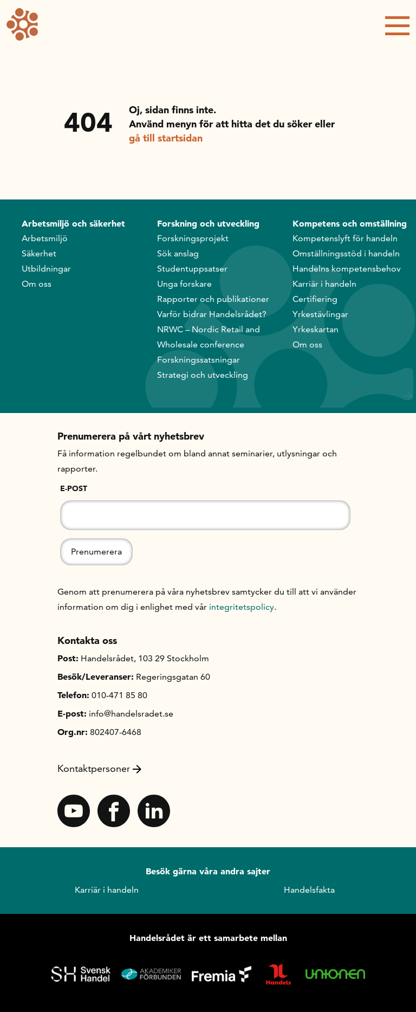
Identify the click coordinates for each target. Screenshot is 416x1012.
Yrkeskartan (315, 329)
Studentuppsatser (192, 268)
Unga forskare (184, 284)
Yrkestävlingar (320, 314)
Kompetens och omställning (349, 223)
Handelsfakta (309, 890)
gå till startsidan (166, 138)
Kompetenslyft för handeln (345, 238)
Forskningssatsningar (198, 359)
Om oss (36, 284)
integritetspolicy (241, 607)
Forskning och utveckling (208, 223)
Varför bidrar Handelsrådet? (211, 314)
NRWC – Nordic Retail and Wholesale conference (208, 337)
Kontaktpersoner (99, 768)
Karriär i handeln (324, 284)
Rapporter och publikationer (213, 299)
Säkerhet (39, 253)
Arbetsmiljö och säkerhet (73, 223)
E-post (73, 488)
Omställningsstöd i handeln (346, 253)
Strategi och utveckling (202, 375)
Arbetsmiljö (45, 238)
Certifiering (314, 299)
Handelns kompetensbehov (346, 268)
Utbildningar (46, 268)
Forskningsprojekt (193, 238)
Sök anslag (178, 253)
